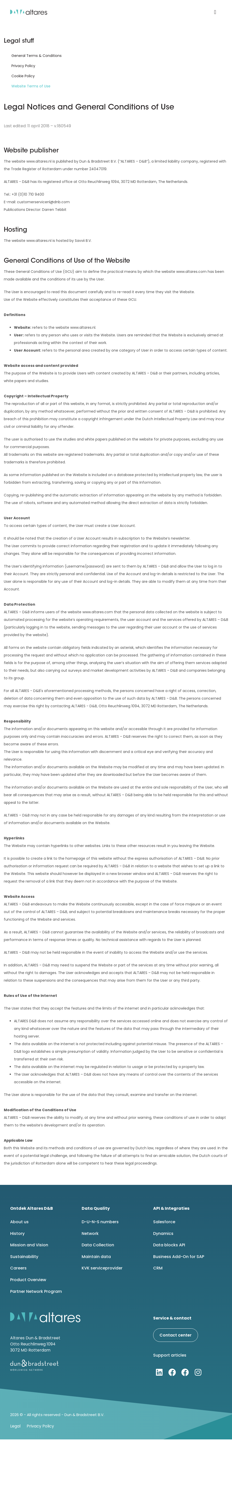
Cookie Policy (23, 75)
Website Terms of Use (30, 86)
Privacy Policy (23, 65)
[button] (215, 12)
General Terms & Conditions (36, 55)
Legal (15, 1426)
